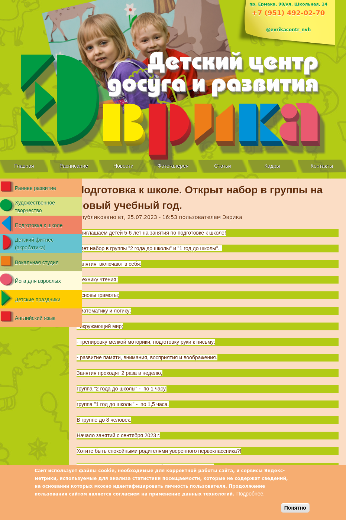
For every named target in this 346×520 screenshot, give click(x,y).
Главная (24, 166)
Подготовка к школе (39, 225)
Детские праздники (37, 299)
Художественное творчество (35, 206)
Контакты (322, 166)
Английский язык (35, 318)
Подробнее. (250, 494)
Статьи (222, 166)
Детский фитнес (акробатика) (34, 244)
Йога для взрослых (38, 281)
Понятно (295, 508)
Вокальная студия (36, 262)
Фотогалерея (173, 166)
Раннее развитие (35, 188)
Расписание (73, 166)
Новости (123, 166)
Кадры (272, 166)
